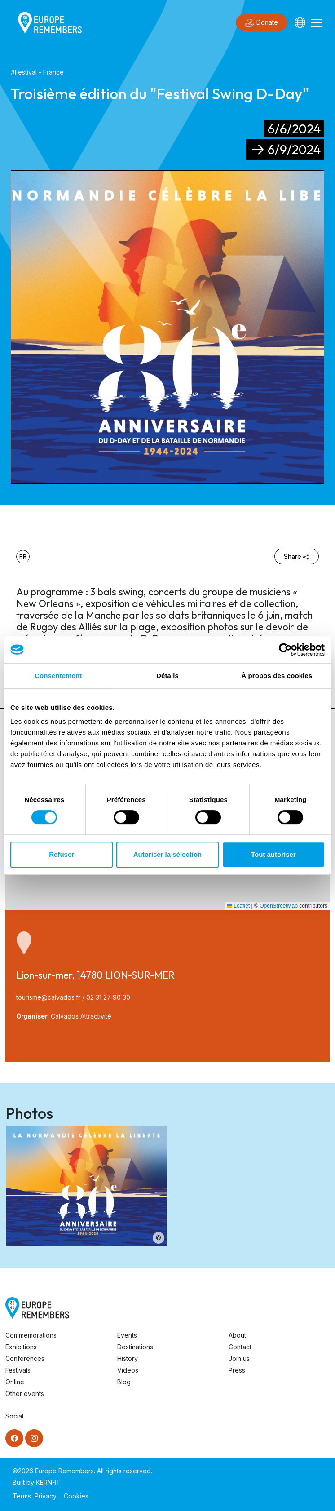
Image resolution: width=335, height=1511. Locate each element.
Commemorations (31, 1335)
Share (296, 556)
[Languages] (300, 22)
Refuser (61, 854)
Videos (127, 1370)
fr (22, 557)
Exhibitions (21, 1347)
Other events (24, 1393)
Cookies (76, 1496)
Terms (22, 1496)
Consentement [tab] (58, 675)
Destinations (135, 1347)
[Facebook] (14, 1438)
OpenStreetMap (279, 906)
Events (127, 1335)
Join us (239, 1358)
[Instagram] (34, 1438)
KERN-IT (48, 1482)
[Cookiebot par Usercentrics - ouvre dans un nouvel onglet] (285, 649)
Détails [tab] (167, 675)
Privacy (46, 1496)
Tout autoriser (273, 854)
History (127, 1358)
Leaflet (238, 906)
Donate (261, 22)
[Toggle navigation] (316, 22)
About (237, 1335)
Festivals (18, 1370)
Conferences (24, 1358)
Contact (240, 1347)
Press (237, 1370)
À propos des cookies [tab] (276, 675)
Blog (124, 1382)
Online (14, 1382)
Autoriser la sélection (167, 854)
